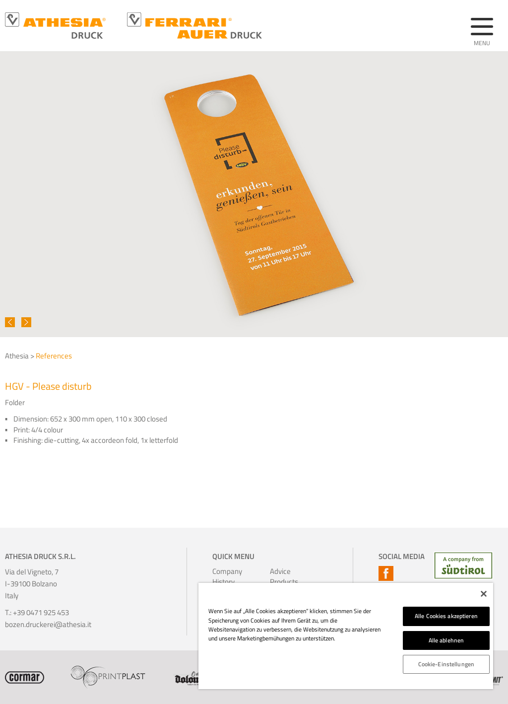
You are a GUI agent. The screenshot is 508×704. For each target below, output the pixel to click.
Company (224, 571)
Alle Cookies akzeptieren (446, 616)
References (54, 355)
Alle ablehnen (446, 640)
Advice (280, 571)
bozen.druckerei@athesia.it (48, 624)
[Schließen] (484, 594)
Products (281, 581)
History (223, 581)
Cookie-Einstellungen (446, 664)
